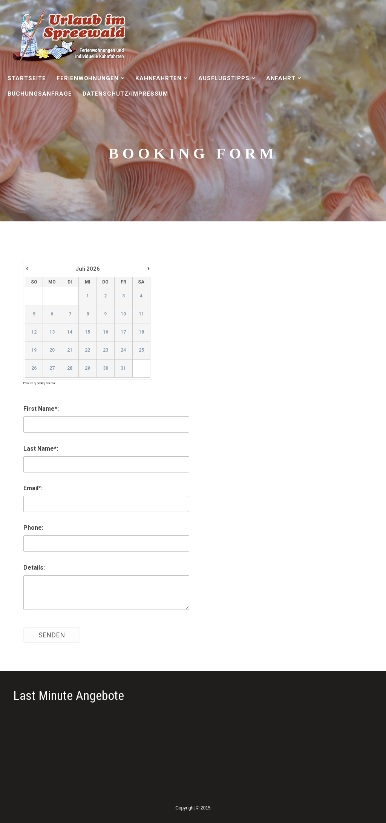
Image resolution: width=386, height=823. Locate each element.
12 (34, 332)
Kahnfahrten (158, 78)
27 (51, 368)
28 (69, 368)
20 (51, 350)
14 (69, 332)
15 (87, 332)
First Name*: (41, 408)
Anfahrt (281, 78)
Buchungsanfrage (40, 93)
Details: (34, 567)
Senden (51, 635)
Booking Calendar (46, 383)
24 (123, 350)
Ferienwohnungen (88, 78)
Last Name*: (40, 448)
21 (69, 350)
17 (123, 332)
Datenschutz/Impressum (125, 93)
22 (87, 350)
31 (123, 368)
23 (105, 350)
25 (141, 350)
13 (51, 332)
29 (87, 368)
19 (34, 350)
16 (105, 332)
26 (34, 368)
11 (141, 314)
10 (123, 314)
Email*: (33, 488)
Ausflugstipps (224, 78)
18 (141, 332)
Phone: (33, 527)
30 (105, 368)
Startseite (27, 78)
